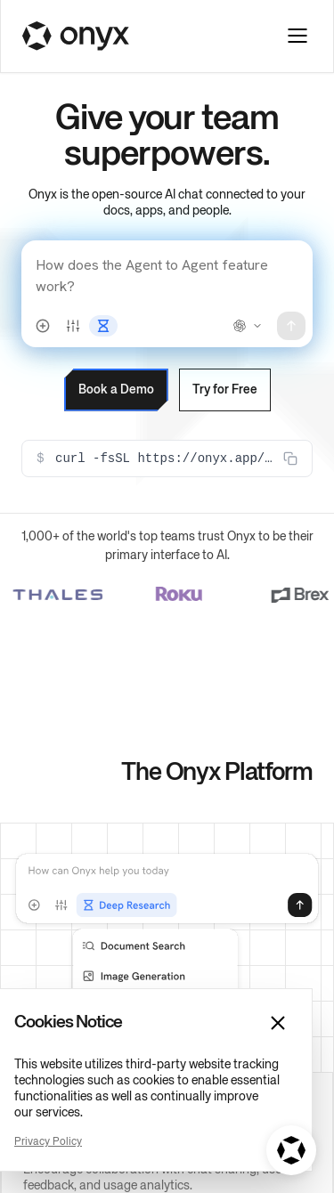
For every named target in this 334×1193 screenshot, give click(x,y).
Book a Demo (80, 305)
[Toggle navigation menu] (297, 35)
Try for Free (199, 305)
